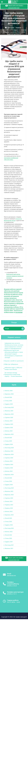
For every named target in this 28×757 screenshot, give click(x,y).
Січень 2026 (8, 425)
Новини (18, 27)
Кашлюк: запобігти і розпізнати (14, 385)
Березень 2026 (9, 418)
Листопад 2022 (9, 552)
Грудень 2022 (9, 549)
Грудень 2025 (9, 428)
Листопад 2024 (9, 472)
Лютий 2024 (8, 502)
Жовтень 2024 (9, 475)
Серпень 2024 (9, 482)
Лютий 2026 (8, 421)
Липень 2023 (8, 525)
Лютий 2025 (8, 462)
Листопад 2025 (9, 431)
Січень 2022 (8, 562)
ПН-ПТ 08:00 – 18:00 (13, 606)
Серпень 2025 (9, 441)
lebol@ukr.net (11, 580)
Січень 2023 (8, 545)
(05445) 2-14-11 (12, 598)
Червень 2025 (9, 448)
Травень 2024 (9, 492)
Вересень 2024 (9, 478)
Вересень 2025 (9, 438)
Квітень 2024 (9, 495)
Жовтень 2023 (9, 515)
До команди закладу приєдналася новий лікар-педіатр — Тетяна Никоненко (13, 398)
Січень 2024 (8, 505)
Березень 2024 (9, 498)
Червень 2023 (9, 529)
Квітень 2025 (9, 455)
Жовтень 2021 (9, 572)
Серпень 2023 (9, 522)
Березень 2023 (9, 539)
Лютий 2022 (8, 559)
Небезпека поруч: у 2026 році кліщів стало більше (13, 392)
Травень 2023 (9, 532)
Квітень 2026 (9, 415)
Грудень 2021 (9, 566)
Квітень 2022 (9, 556)
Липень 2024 (8, 485)
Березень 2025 (9, 458)
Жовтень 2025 (9, 435)
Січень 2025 (8, 465)
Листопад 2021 (9, 569)
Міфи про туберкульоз (11, 388)
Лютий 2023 (8, 542)
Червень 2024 (9, 488)
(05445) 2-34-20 (12, 591)
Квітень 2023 (9, 535)
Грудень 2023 (9, 509)
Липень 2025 (8, 445)
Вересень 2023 (9, 519)
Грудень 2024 (9, 468)
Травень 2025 (9, 451)
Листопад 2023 (9, 512)
